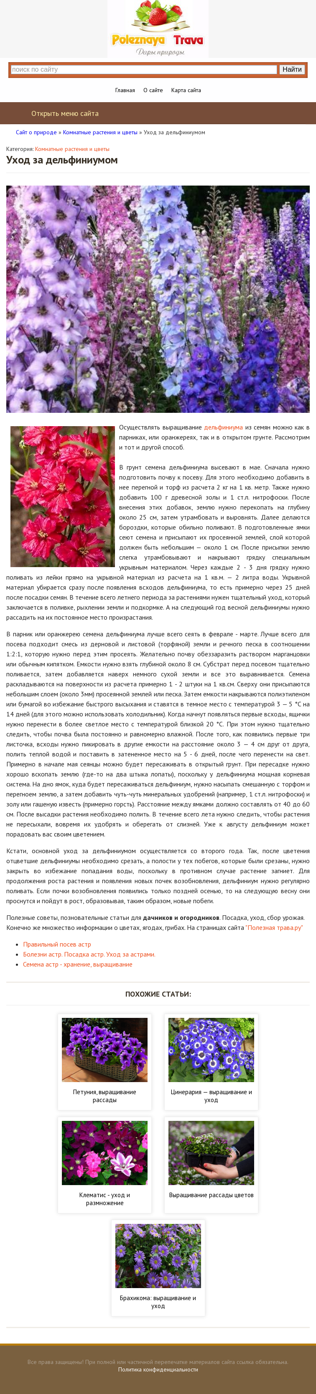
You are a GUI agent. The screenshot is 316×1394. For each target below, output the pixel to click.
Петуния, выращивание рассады (104, 1096)
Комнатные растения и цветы (72, 149)
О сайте (153, 90)
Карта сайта (186, 90)
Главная (125, 90)
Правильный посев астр (57, 944)
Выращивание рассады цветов (211, 1195)
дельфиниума (223, 427)
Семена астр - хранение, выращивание (78, 964)
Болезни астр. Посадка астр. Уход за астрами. (89, 954)
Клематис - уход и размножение (104, 1199)
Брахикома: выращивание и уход (158, 1302)
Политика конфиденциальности (158, 1369)
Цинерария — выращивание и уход (211, 1096)
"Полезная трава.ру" (274, 927)
